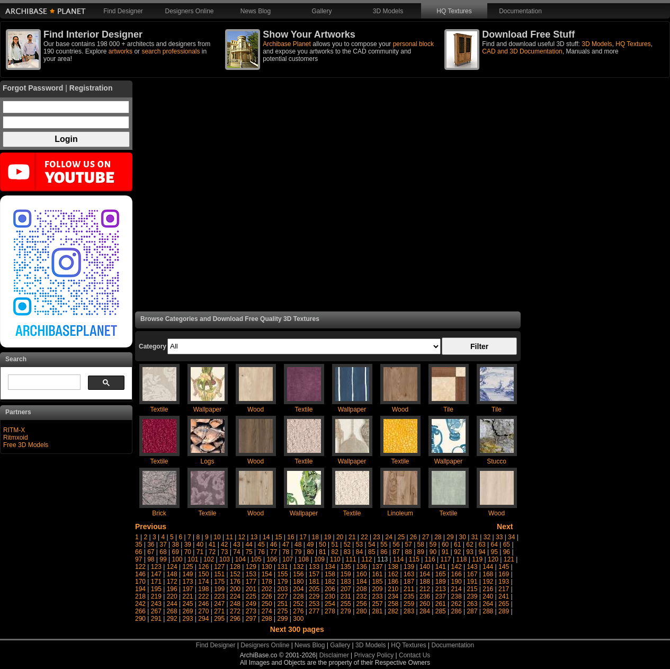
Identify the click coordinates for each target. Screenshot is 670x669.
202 (267, 589)
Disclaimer (334, 655)
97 (138, 559)
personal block (413, 44)
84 (359, 552)
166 (456, 574)
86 (383, 552)
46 (273, 544)
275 (282, 611)
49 (310, 544)
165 (440, 574)
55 (383, 544)
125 (187, 566)
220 (172, 596)
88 (408, 552)
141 (440, 566)
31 (474, 537)
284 (424, 611)
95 (494, 552)
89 (420, 552)
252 (298, 604)
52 (347, 544)
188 (424, 581)
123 (156, 566)
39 (187, 544)
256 (361, 604)
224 (235, 596)
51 (335, 544)
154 (267, 574)
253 (314, 604)
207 (346, 589)
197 (187, 589)
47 (285, 544)
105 (256, 559)
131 (282, 566)
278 (330, 611)
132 (298, 566)
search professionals (170, 51)
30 (462, 537)
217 (503, 589)
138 (393, 566)
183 (346, 581)
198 (203, 589)
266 (140, 611)
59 (433, 544)
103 (224, 559)
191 (472, 581)
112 (366, 559)
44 (248, 544)
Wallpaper (207, 409)
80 (310, 552)
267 (156, 611)
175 (219, 581)
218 (140, 596)
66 (138, 552)
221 (187, 596)
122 (140, 566)
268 (172, 611)
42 (224, 544)
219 (156, 596)
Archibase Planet (287, 44)
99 (162, 559)
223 (219, 596)
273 (251, 611)
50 (322, 544)
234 (393, 596)
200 (235, 589)
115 (414, 559)
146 (140, 574)
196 (172, 589)
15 (278, 537)
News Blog (255, 11)
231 (346, 596)
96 (506, 552)
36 (150, 544)
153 (251, 574)
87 (395, 552)
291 (156, 618)
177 (251, 581)
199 (219, 589)
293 (187, 618)
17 (302, 537)
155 (282, 574)
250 (267, 604)
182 (330, 581)
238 (456, 596)
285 (440, 611)
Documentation (520, 11)
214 (456, 589)
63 (481, 544)
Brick (159, 513)
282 (393, 611)
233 (377, 596)
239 (472, 596)
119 (477, 559)
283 (409, 611)
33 (499, 537)
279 (346, 611)
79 (297, 552)
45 (261, 544)
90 (433, 552)
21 (352, 537)
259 (409, 604)
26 (413, 537)
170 (140, 581)
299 (282, 618)
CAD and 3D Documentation (522, 51)
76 (261, 552)
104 (240, 559)
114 (398, 559)
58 (420, 544)
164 (424, 574)
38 (175, 544)
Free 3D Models (25, 445)
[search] (43, 382)
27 (425, 537)
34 (511, 537)
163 (409, 574)
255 (346, 604)
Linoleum (400, 513)
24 (389, 537)
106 (271, 559)
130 (267, 566)
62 (469, 544)
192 (488, 581)
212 (424, 589)
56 (395, 544)
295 (219, 618)
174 (203, 581)
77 (273, 552)
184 (361, 581)
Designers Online (189, 11)
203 (282, 589)
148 (172, 574)
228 (298, 596)
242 (140, 604)
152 (235, 574)
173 (187, 581)
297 (251, 618)
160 (361, 574)
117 (446, 559)
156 (298, 574)
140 (424, 566)
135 (346, 566)
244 (172, 604)
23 (376, 537)
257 (377, 604)
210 (393, 589)
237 (440, 596)
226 (267, 596)
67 (150, 552)
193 (503, 581)
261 (440, 604)
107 (287, 559)
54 (371, 544)
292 (172, 618)
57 (408, 544)
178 (267, 581)
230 (330, 596)
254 (330, 604)
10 (216, 537)
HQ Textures (453, 11)
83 (347, 552)
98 (150, 559)
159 (346, 574)
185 (377, 581)
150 (203, 574)
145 (503, 566)
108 (303, 559)
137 (377, 566)
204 (298, 589)
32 (487, 537)
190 (456, 581)
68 (162, 552)
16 (290, 537)
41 (212, 544)
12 (241, 537)
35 (138, 544)
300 (298, 618)
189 (440, 581)
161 (377, 574)
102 (208, 559)
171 (156, 581)
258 (393, 604)
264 (488, 604)
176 (235, 581)
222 (203, 596)
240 (488, 596)
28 (437, 537)
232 (361, 596)
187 (409, 581)
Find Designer (123, 11)
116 (430, 559)
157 (314, 574)
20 (339, 537)
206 (330, 589)
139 (409, 566)
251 (282, 604)
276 (298, 611)
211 (409, 589)
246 (203, 604)
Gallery (321, 11)
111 (351, 559)
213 (440, 589)
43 (236, 544)
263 (472, 604)
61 (457, 544)
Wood (255, 409)
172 (172, 581)
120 (493, 559)
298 (267, 618)
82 (335, 552)
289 (503, 611)
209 (377, 589)
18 (315, 537)
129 (251, 566)
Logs (207, 461)
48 (297, 544)
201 (251, 589)
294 (203, 618)
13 (254, 537)
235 (409, 596)
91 (445, 552)
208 (361, 589)
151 (219, 574)
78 (285, 552)
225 (251, 596)
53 (359, 544)
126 (203, 566)
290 (140, 618)
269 (187, 611)
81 (322, 552)
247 (219, 604)
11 (229, 537)
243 (156, 604)
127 (219, 566)
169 (503, 574)
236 (424, 596)
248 (235, 604)
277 (314, 611)
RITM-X (14, 430)
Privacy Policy (374, 655)
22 (364, 537)
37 (162, 544)
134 (330, 566)
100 (177, 559)
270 (203, 611)
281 (377, 611)
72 (212, 552)
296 (235, 618)
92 (457, 552)
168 (488, 574)
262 (456, 604)
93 (469, 552)
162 (393, 574)
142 (456, 566)
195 (156, 589)
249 (251, 604)
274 (267, 611)
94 (481, 552)
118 (461, 559)
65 (506, 544)
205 (314, 589)
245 (187, 604)
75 (248, 552)
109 (319, 559)
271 (219, 611)
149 (187, 574)
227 (282, 596)
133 (314, 566)
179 (282, 581)
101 (192, 559)
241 (503, 596)
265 (503, 604)
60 (445, 544)
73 (224, 552)
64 (494, 544)
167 (472, 574)
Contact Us (414, 655)
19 (327, 537)
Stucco (496, 461)
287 (472, 611)
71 (199, 552)
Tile (448, 409)
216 (488, 589)
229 (314, 596)
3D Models (388, 11)
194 (140, 589)
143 (472, 566)
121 (509, 559)
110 (335, 559)
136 (361, 566)
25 (401, 537)
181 (314, 581)
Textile (159, 409)
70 (187, 552)
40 (199, 544)
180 (298, 581)
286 (456, 611)
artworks (120, 51)
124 (172, 566)
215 (472, 589)
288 (488, 611)
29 (449, 537)
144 (488, 566)
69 (175, 552)
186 (393, 581)
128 (235, 566)
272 (235, 611)
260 (424, 604)
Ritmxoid (15, 437)
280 (361, 611)
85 (371, 552)
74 (236, 552)
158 (330, 574)
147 (156, 574)
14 (266, 537)
